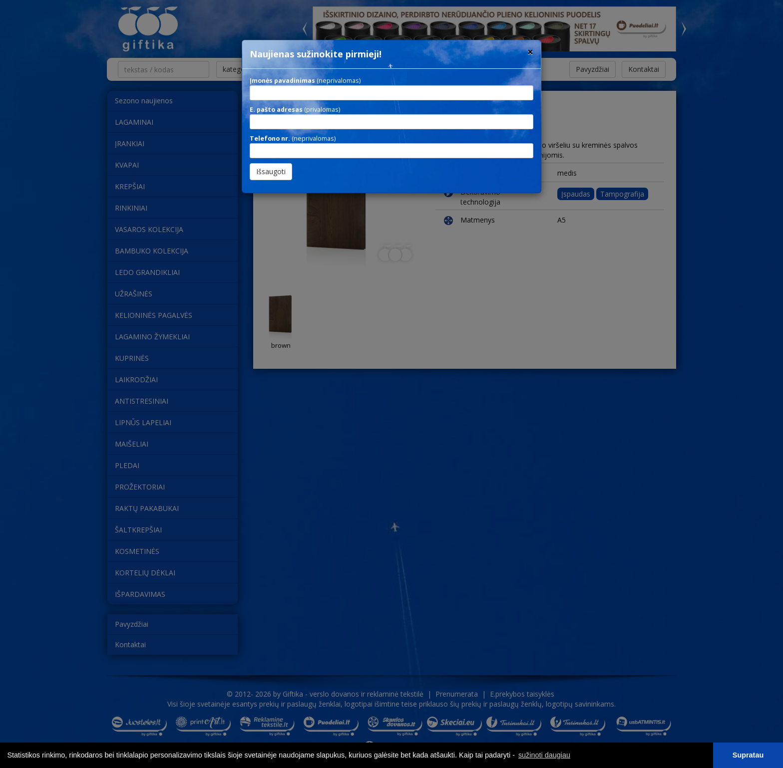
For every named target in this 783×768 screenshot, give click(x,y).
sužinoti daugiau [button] (544, 755)
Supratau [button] (748, 755)
